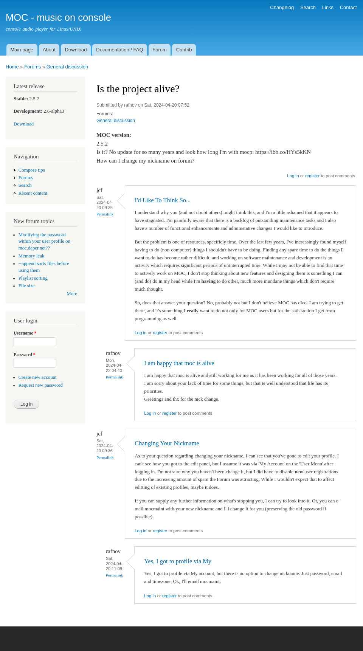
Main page (21, 50)
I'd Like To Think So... (163, 200)
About (49, 50)
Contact (348, 7)
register (312, 176)
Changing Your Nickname (167, 443)
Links (328, 7)
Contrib (184, 50)
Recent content (33, 193)
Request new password (41, 385)
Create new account (38, 377)
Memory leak (32, 256)
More (72, 293)
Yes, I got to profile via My (177, 561)
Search (308, 7)
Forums (32, 67)
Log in (293, 176)
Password (25, 354)
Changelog (282, 7)
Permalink (104, 214)
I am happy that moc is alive (179, 363)
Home (12, 67)
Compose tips (32, 170)
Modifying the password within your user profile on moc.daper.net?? (44, 241)
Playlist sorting (33, 278)
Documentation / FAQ (119, 50)
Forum (159, 50)
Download (76, 50)
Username (25, 333)
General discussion (67, 67)
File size (27, 285)
